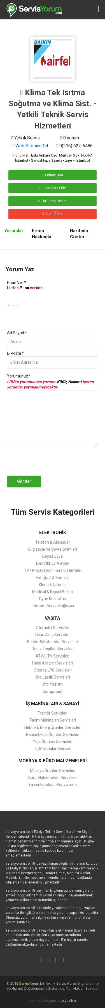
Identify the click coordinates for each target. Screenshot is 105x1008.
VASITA (52, 618)
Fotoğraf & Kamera (52, 577)
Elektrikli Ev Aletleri (52, 563)
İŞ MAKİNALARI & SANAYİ (52, 703)
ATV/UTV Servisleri (52, 656)
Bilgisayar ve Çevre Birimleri (52, 549)
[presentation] (56, 461)
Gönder (24, 481)
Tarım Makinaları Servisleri (52, 720)
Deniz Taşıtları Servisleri (53, 649)
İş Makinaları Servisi (52, 748)
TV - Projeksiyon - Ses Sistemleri (52, 570)
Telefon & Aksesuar (52, 542)
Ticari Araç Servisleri (52, 634)
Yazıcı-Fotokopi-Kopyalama (52, 784)
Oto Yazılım (52, 684)
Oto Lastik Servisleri (52, 677)
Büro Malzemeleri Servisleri (52, 777)
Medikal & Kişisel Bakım (52, 591)
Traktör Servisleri (52, 713)
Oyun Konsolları (52, 598)
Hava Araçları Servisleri (52, 663)
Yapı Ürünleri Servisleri (52, 741)
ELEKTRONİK (52, 532)
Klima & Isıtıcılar (52, 584)
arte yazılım (67, 1000)
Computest (52, 691)
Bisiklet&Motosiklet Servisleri (52, 641)
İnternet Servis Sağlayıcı (52, 606)
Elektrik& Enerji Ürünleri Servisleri (52, 727)
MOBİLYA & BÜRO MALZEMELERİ (52, 760)
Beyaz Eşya (52, 556)
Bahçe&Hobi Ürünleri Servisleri (52, 734)
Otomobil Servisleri (52, 627)
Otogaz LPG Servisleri (53, 670)
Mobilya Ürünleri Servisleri (52, 770)
